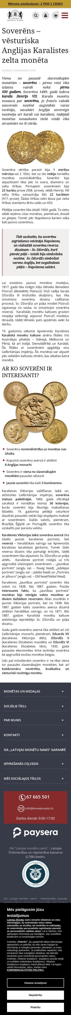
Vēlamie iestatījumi (35, 983)
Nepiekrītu (35, 995)
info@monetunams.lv (39, 808)
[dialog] (35, 959)
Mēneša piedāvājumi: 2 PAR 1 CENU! (35, 3)
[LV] (15, 15)
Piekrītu (35, 1007)
